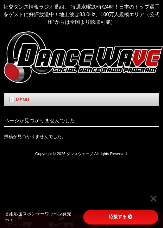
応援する (120, 216)
